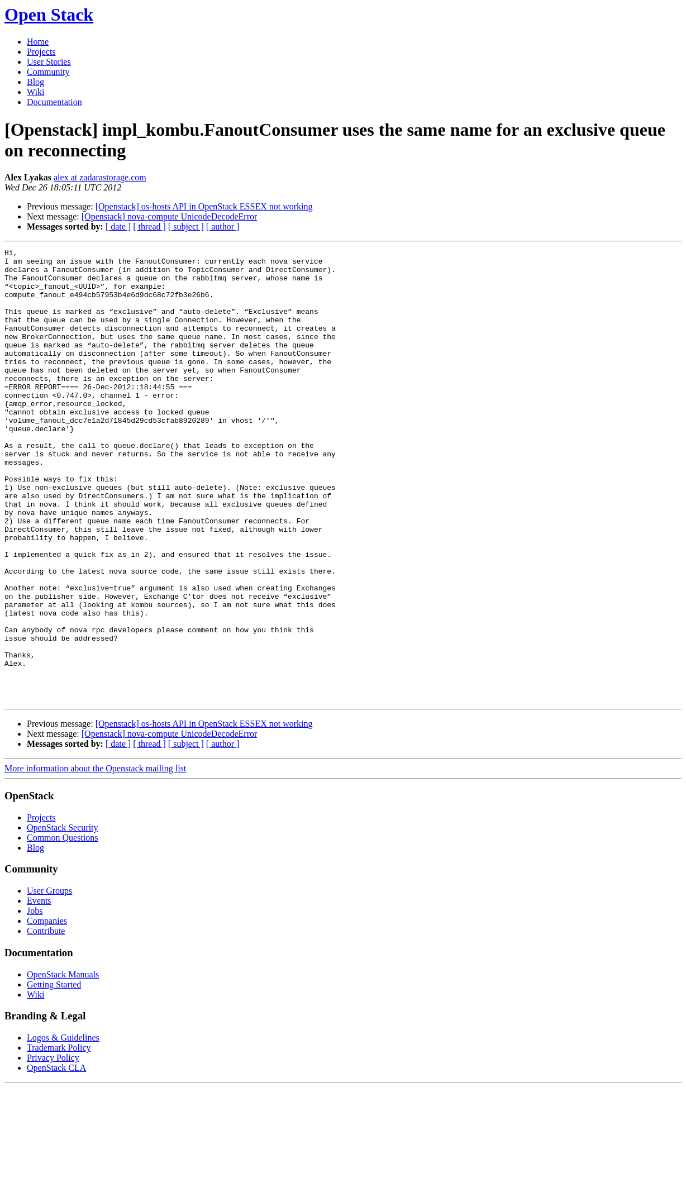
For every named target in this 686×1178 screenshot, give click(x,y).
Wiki (35, 92)
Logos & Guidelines (63, 1128)
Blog (35, 82)
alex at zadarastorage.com (100, 177)
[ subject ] (186, 226)
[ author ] (223, 226)
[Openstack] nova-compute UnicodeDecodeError (170, 216)
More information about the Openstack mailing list (95, 859)
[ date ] (118, 226)
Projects (41, 51)
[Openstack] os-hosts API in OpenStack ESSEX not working (204, 206)
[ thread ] (149, 226)
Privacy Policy (53, 1148)
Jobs (34, 1001)
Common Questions (62, 928)
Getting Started (54, 1075)
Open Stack (48, 14)
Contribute (46, 1021)
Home (38, 41)
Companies (47, 1011)
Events (39, 991)
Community (48, 72)
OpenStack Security (62, 918)
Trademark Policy (59, 1138)
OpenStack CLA (56, 1158)
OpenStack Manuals (63, 1065)
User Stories (49, 61)
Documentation (54, 102)
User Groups (49, 981)
